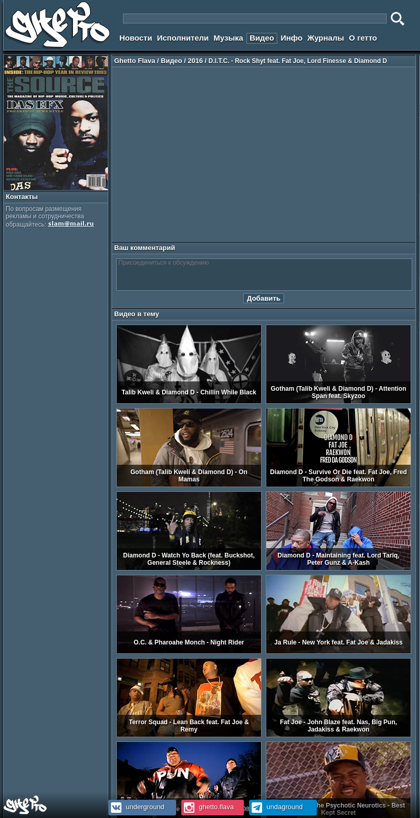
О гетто (363, 37)
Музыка (228, 37)
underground (136, 807)
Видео (262, 37)
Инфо (291, 37)
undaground (276, 807)
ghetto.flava (207, 807)
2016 (195, 61)
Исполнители (182, 37)
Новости (135, 37)
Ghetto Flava (134, 61)
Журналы (325, 37)
